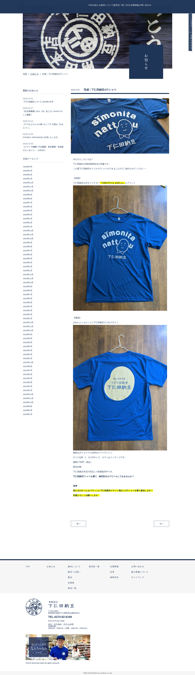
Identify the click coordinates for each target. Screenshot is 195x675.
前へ (78, 527)
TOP (28, 566)
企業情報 (114, 566)
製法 (70, 577)
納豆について (74, 566)
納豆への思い (74, 572)
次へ (161, 527)
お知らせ (51, 566)
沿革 (112, 572)
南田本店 (114, 577)
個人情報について (139, 572)
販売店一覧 (94, 566)
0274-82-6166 (63, 616)
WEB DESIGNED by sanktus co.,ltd (97, 673)
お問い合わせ (137, 566)
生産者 (71, 583)
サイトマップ (137, 577)
